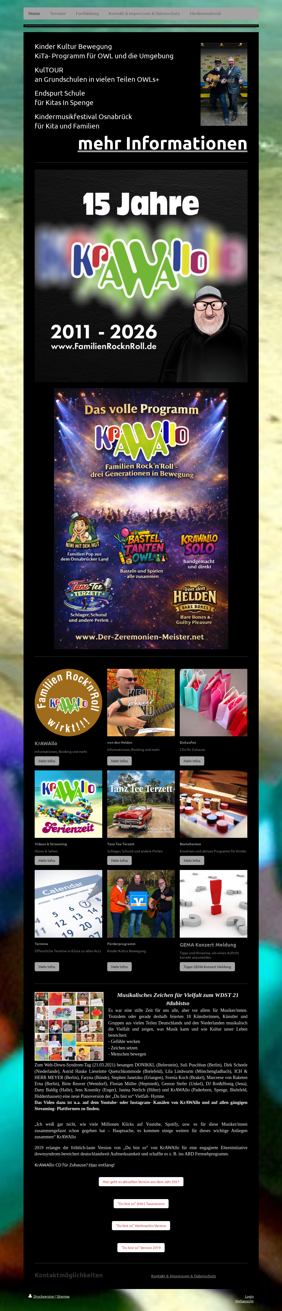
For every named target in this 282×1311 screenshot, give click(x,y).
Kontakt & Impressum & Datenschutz (183, 1275)
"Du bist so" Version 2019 (141, 1247)
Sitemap (63, 1296)
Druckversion (41, 1296)
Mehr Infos (47, 761)
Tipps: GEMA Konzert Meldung (207, 966)
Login (249, 1296)
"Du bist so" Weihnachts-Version (141, 1225)
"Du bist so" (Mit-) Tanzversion (141, 1203)
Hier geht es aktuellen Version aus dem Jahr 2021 (141, 1181)
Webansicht (244, 1301)
